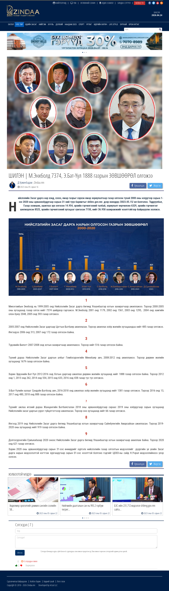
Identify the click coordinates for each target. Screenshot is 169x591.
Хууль (51, 24)
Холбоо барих (35, 581)
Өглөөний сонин (87, 2)
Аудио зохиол (106, 2)
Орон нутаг (134, 24)
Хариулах (30, 565)
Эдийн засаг (31, 24)
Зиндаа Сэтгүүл (124, 2)
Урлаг (89, 24)
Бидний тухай (49, 581)
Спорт (81, 24)
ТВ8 (73, 2)
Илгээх (19, 552)
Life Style (113, 24)
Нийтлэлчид (59, 2)
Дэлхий (59, 24)
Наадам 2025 (71, 24)
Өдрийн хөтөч (100, 24)
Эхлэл (11, 24)
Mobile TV (139, 2)
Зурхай (123, 24)
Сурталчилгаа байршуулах (17, 581)
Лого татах (61, 581)
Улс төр (19, 24)
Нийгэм (42, 24)
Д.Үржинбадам (25, 182)
